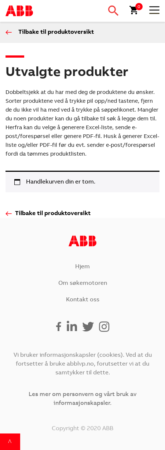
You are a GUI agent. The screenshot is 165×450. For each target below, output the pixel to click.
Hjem (82, 267)
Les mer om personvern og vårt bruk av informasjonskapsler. (82, 399)
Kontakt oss (82, 300)
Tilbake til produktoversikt (56, 32)
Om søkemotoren (82, 283)
